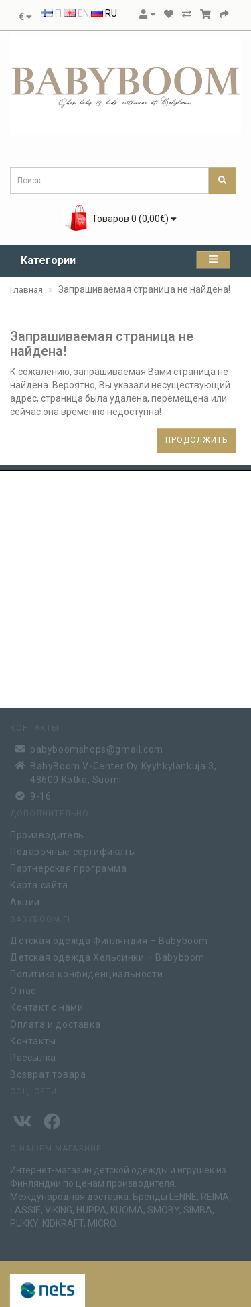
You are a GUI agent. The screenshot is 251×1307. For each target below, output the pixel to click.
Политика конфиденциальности (86, 972)
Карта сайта (39, 883)
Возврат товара (48, 1073)
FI (51, 13)
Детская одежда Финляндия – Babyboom (109, 939)
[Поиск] (222, 180)
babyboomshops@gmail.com (96, 747)
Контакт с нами (46, 1006)
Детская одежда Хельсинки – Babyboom (107, 956)
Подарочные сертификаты (73, 850)
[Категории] (213, 260)
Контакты (33, 1039)
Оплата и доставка (55, 1023)
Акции (25, 900)
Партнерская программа (68, 867)
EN (76, 13)
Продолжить (196, 440)
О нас (23, 989)
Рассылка (33, 1056)
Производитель (47, 833)
